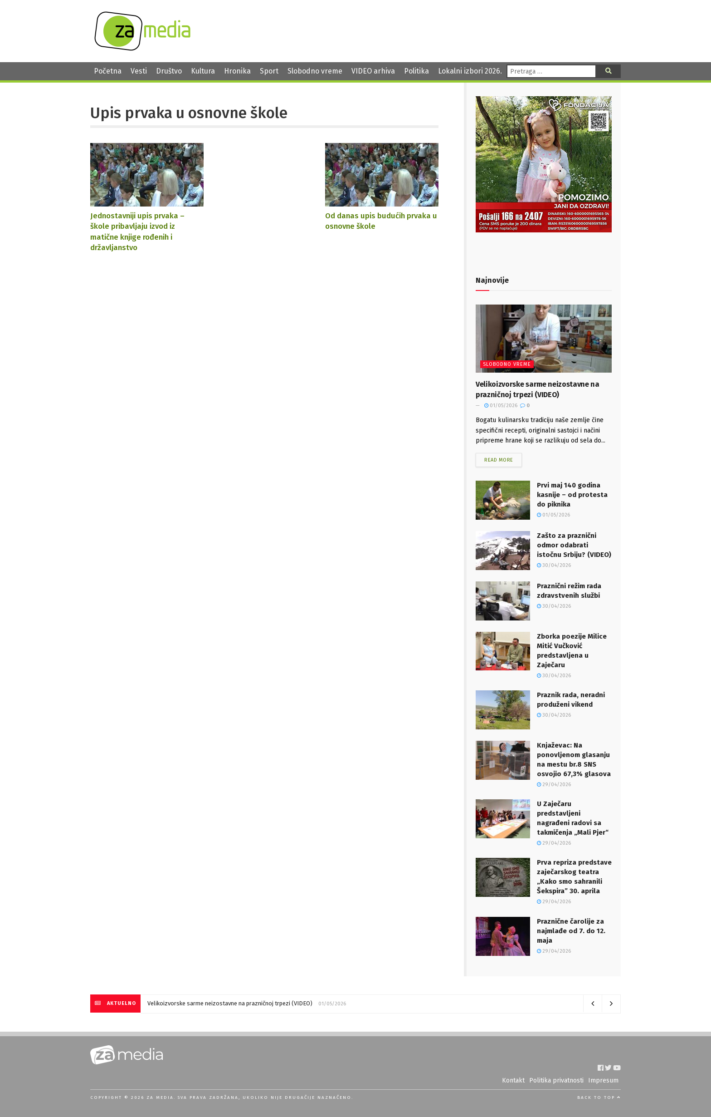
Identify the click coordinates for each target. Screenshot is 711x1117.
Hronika (237, 71)
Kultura (203, 71)
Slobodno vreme (314, 71)
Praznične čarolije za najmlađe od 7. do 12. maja (571, 931)
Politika (416, 71)
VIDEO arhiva (373, 71)
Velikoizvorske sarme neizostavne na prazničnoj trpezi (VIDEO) (229, 1003)
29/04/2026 (554, 784)
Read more (498, 460)
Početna (108, 71)
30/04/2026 (554, 565)
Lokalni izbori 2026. (470, 71)
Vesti (139, 71)
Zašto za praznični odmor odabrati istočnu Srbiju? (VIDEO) (574, 545)
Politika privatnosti (556, 1080)
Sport (269, 71)
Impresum (603, 1080)
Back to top (599, 1097)
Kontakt (513, 1080)
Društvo (169, 71)
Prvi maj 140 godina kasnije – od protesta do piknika (572, 494)
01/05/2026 (500, 405)
